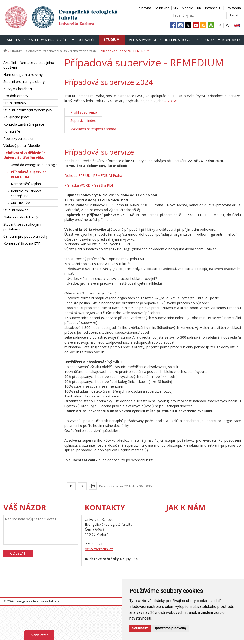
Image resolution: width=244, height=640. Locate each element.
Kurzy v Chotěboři (17, 88)
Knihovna (144, 8)
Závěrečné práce (16, 117)
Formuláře (11, 131)
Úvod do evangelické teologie (34, 164)
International (179, 40)
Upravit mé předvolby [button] (170, 628)
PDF (71, 486)
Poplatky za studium (19, 138)
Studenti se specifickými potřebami (22, 226)
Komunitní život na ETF (21, 243)
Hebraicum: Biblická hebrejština (26, 193)
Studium (112, 39)
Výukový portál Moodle (21, 145)
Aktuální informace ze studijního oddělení (28, 65)
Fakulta (12, 40)
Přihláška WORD (77, 185)
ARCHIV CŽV (20, 203)
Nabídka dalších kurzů (20, 217)
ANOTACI (172, 100)
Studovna (162, 8)
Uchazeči (86, 40)
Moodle (187, 8)
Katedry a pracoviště (48, 40)
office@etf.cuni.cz (99, 549)
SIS (175, 8)
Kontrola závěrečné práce (23, 124)
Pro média (233, 8)
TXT (82, 486)
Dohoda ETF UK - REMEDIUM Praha (93, 175)
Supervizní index (83, 120)
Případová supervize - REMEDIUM (30, 174)
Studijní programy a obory (24, 81)
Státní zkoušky (14, 103)
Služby (207, 40)
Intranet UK (213, 8)
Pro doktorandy (15, 95)
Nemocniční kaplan (26, 183)
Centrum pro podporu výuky (25, 236)
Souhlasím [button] (140, 628)
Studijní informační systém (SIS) (28, 110)
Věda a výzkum (142, 40)
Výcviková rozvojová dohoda (93, 129)
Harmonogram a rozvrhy (23, 74)
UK (199, 8)
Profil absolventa (83, 112)
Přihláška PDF (103, 185)
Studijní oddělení (16, 210)
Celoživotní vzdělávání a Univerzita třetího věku (61, 51)
